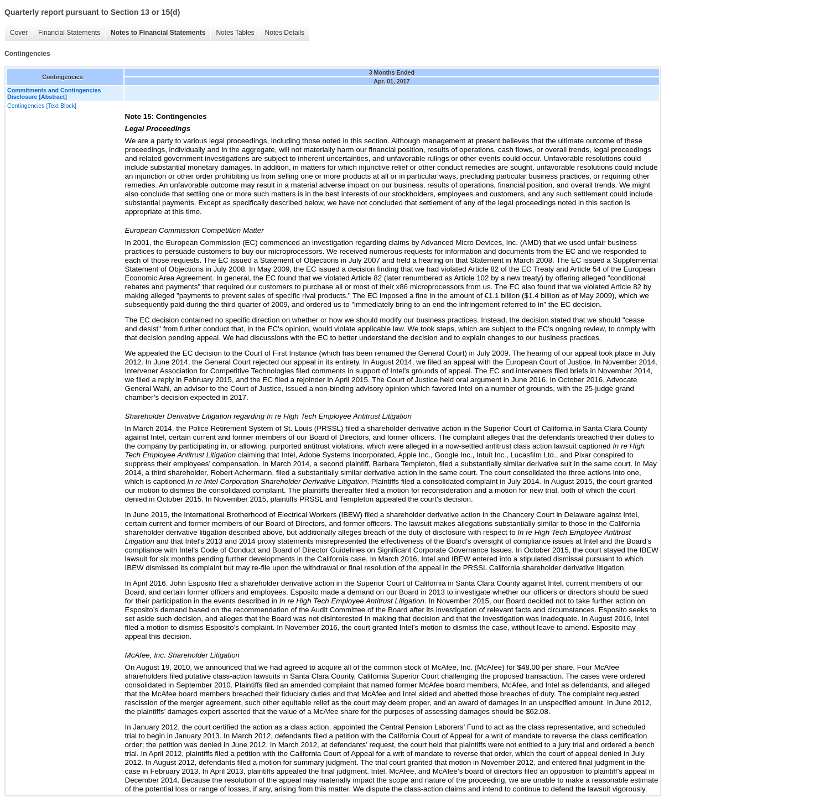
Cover (19, 33)
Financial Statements (69, 33)
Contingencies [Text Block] (41, 105)
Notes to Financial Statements (158, 33)
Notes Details (284, 33)
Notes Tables (235, 33)
